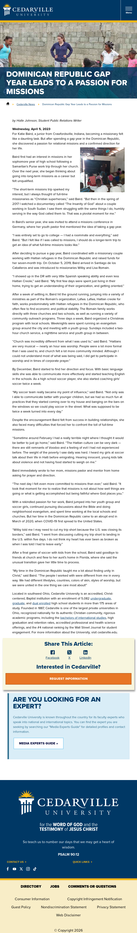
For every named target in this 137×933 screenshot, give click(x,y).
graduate (18, 603)
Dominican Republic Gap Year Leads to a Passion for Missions (77, 104)
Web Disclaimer (68, 915)
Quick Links (81, 861)
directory (31, 886)
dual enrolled (41, 603)
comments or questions (92, 886)
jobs (54, 886)
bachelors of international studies (83, 617)
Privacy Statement (111, 907)
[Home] (7, 104)
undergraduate (100, 598)
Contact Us (15, 861)
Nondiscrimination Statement (64, 907)
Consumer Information (32, 899)
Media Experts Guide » (38, 743)
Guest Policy (21, 907)
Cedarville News (26, 104)
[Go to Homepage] (28, 14)
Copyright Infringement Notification (94, 899)
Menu (128, 10)
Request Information (69, 678)
